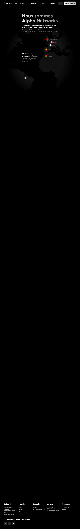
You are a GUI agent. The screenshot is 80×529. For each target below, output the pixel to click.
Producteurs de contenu (10, 514)
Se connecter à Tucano (53, 510)
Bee (19, 511)
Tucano (20, 507)
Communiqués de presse (39, 509)
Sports (6, 512)
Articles (35, 507)
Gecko (20, 509)
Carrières (64, 509)
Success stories (8, 507)
